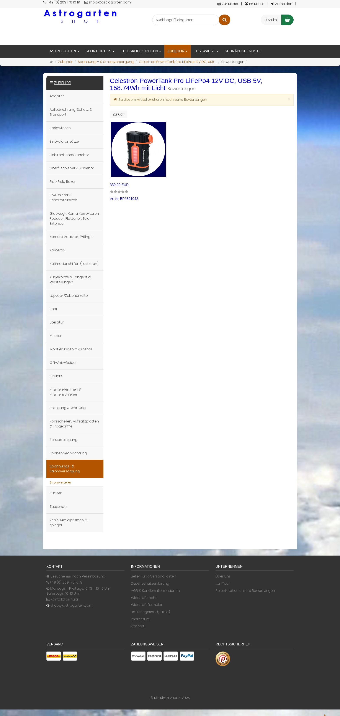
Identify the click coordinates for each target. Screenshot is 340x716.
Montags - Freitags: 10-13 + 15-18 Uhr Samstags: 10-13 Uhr (78, 591)
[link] (119, 192)
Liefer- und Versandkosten (153, 576)
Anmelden (281, 3)
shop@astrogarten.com (71, 605)
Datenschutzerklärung (150, 583)
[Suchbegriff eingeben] (185, 20)
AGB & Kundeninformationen (155, 590)
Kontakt (137, 626)
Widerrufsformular (146, 604)
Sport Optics (100, 51)
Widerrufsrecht (144, 598)
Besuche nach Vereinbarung (75, 576)
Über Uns (223, 576)
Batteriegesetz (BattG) (150, 612)
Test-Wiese (206, 51)
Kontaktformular (62, 599)
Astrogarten (64, 51)
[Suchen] (224, 20)
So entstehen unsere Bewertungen (245, 590)
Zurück (118, 114)
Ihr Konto (255, 3)
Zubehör (177, 51)
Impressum (140, 619)
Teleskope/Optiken (141, 51)
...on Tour (223, 583)
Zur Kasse (227, 3)
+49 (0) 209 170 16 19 (65, 582)
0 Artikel (271, 19)
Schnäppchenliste (243, 51)
